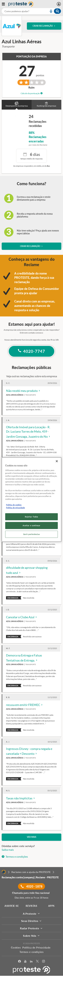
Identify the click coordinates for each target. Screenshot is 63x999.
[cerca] (21, 11)
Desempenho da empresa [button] (17, 104)
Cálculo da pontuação (32, 93)
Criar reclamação (44, 26)
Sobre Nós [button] (31, 935)
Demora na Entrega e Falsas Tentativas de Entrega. (24, 658)
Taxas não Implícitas (20, 798)
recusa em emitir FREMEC (24, 704)
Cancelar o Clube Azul (21, 617)
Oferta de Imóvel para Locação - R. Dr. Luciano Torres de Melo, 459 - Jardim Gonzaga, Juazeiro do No (28, 432)
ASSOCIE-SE (12, 905)
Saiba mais (8, 849)
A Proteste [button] (31, 913)
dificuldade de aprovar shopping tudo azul (27, 570)
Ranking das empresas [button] (46, 104)
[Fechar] (56, 461)
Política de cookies (14, 505)
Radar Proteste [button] (31, 928)
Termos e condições (15, 856)
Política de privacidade (15, 507)
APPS (51, 905)
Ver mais (31, 837)
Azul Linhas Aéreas (14, 395)
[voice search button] (50, 11)
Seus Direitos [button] (31, 920)
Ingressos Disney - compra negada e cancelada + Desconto (29, 751)
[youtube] (25, 961)
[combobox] (31, 11)
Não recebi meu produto (23, 390)
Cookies (16, 947)
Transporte (30, 395)
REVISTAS (31, 905)
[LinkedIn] (31, 961)
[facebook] (19, 961)
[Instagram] (43, 961)
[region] (31, 499)
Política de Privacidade (36, 947)
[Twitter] (37, 961)
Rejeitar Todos (31, 517)
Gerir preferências (31, 534)
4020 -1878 (31, 886)
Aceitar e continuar (31, 525)
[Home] (4, 872)
